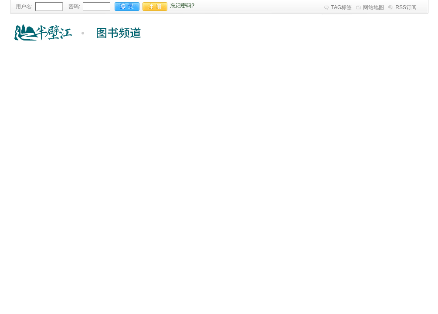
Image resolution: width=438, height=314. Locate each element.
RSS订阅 (406, 7)
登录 (127, 6)
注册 (155, 6)
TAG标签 (341, 7)
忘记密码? (182, 6)
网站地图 (373, 7)
